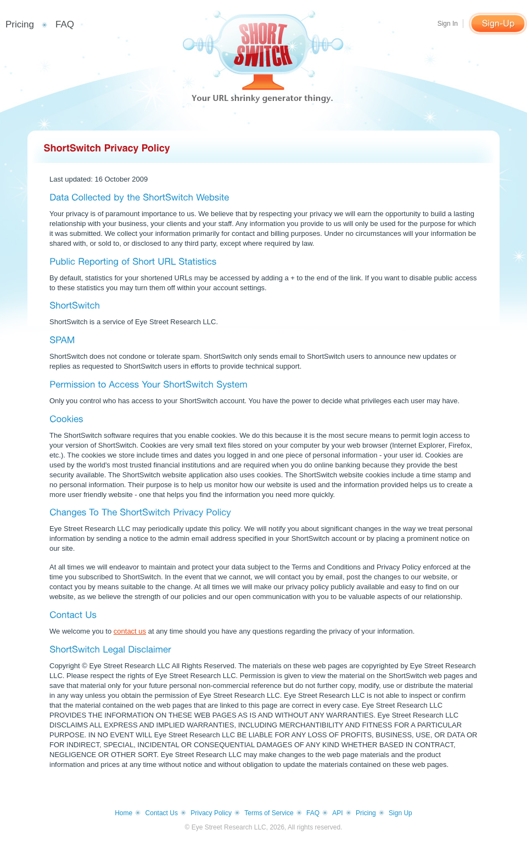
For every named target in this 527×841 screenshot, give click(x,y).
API (337, 813)
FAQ (64, 24)
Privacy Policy (211, 813)
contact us (130, 631)
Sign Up (400, 813)
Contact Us (161, 813)
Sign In (448, 23)
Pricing (19, 24)
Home (123, 813)
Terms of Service (268, 813)
